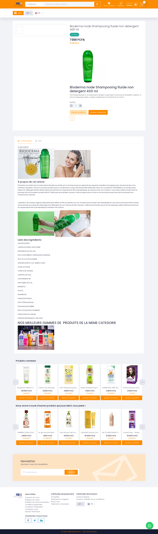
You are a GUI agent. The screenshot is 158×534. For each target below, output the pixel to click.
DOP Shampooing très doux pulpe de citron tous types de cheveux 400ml (69, 388)
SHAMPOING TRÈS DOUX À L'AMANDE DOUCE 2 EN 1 (111, 388)
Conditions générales (33, 504)
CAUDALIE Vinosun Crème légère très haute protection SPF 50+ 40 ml (90, 432)
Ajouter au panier (78, 112)
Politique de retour (32, 499)
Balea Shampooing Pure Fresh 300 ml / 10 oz (90, 388)
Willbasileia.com (74, 531)
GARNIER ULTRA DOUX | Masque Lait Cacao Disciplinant (26, 432)
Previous (15, 382)
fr (39, 13)
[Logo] (18, 4)
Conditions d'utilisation (34, 507)
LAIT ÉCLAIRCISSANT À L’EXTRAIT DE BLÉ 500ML (111, 432)
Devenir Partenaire (32, 511)
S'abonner (71, 472)
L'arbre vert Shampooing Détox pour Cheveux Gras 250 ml (48, 388)
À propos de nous (32, 497)
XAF (29, 13)
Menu (19, 13)
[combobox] (35, 4)
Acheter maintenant (98, 112)
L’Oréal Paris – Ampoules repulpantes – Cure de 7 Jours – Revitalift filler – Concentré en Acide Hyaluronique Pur (132, 432)
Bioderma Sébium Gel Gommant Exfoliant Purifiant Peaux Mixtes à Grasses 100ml (26, 388)
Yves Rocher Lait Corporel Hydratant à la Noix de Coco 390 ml (69, 432)
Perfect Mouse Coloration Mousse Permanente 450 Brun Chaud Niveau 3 (132, 388)
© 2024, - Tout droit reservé (79, 531)
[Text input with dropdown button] (69, 4)
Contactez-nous (31, 509)
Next (142, 382)
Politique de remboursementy (37, 502)
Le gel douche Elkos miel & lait (48, 432)
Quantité (72, 102)
